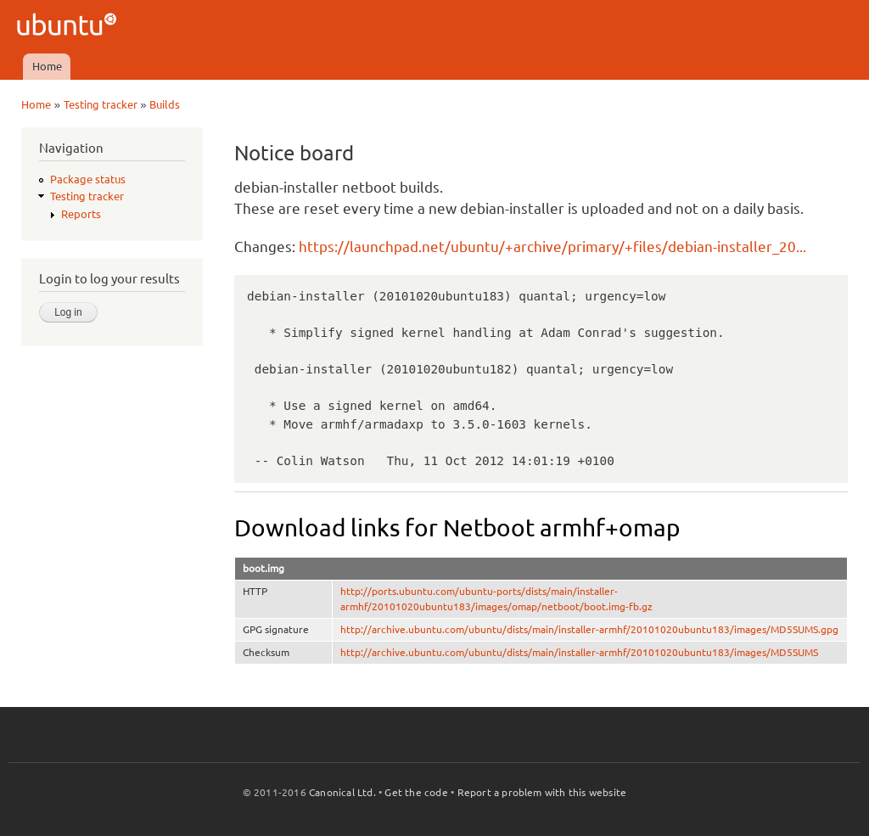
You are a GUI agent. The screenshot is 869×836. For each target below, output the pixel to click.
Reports (81, 214)
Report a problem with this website (542, 792)
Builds (164, 104)
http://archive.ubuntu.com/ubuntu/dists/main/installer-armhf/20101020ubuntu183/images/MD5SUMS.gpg (589, 629)
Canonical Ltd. (342, 792)
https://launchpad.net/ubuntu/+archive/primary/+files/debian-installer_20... (552, 246)
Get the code (415, 792)
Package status (88, 179)
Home (47, 66)
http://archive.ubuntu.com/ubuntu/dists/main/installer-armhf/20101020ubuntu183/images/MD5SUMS (579, 652)
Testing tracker (100, 104)
